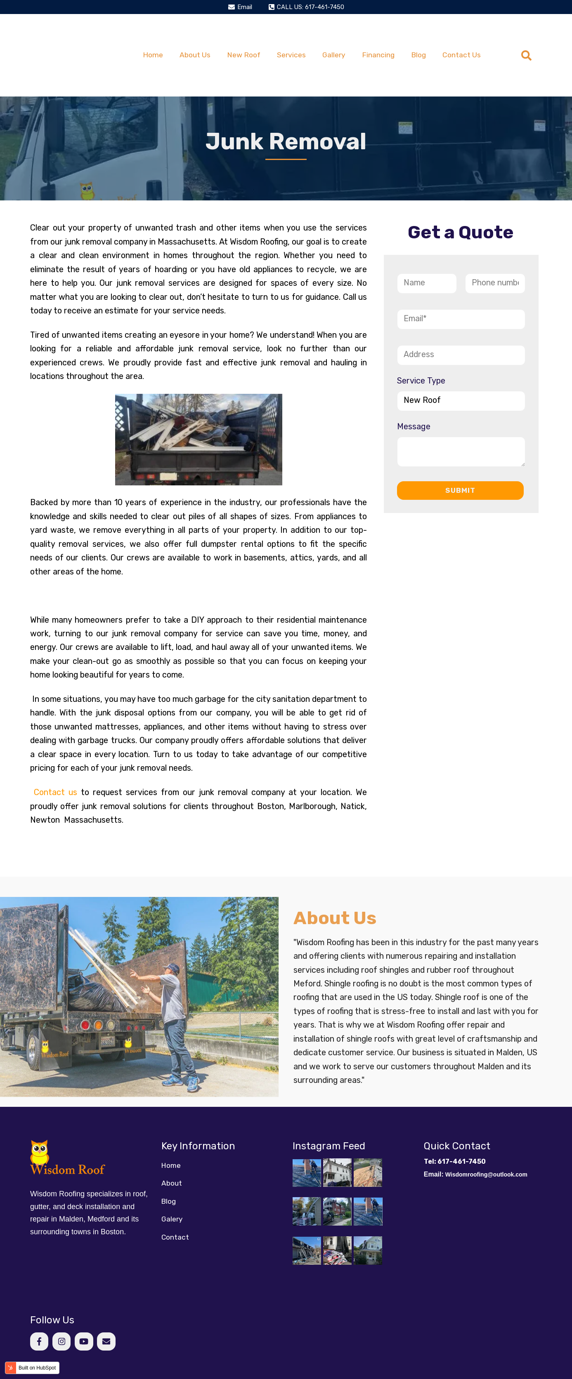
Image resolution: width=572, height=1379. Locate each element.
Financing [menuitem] (378, 35)
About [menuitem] (171, 1164)
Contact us (56, 769)
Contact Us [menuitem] (461, 35)
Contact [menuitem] (175, 1218)
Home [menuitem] (153, 35)
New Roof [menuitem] (243, 35)
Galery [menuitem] (172, 1200)
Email (244, 7)
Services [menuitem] (291, 35)
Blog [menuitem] (418, 35)
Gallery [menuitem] (333, 35)
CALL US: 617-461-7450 (310, 7)
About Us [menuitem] (195, 35)
